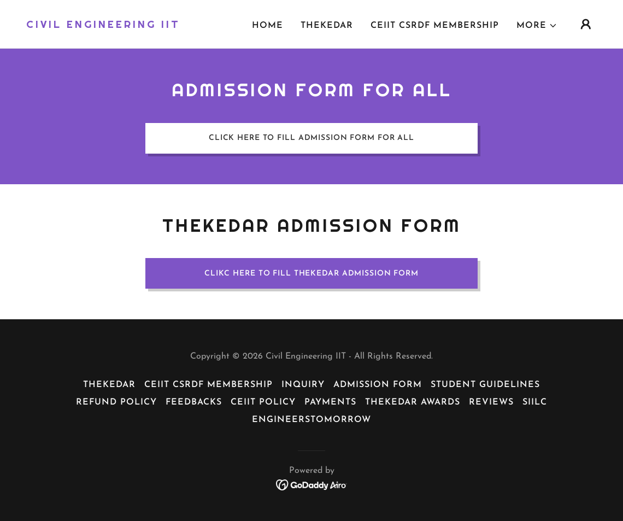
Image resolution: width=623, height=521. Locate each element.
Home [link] (267, 25)
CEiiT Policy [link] (263, 402)
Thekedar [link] (327, 25)
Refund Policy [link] (116, 402)
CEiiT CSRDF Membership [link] (435, 25)
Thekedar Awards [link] (412, 402)
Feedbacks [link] (194, 402)
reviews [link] (491, 402)
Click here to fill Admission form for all (311, 138)
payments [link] (330, 402)
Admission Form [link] (377, 384)
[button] (536, 25)
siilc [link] (534, 402)
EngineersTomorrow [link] (311, 419)
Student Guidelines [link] (485, 384)
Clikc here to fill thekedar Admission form (311, 274)
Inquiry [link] (302, 384)
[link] (103, 25)
